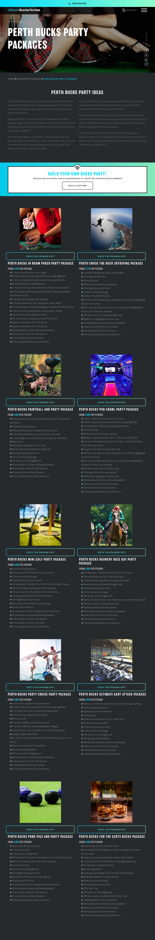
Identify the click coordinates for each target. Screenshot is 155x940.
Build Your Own (77, 185)
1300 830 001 (78, 3)
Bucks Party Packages (29, 78)
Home (11, 78)
